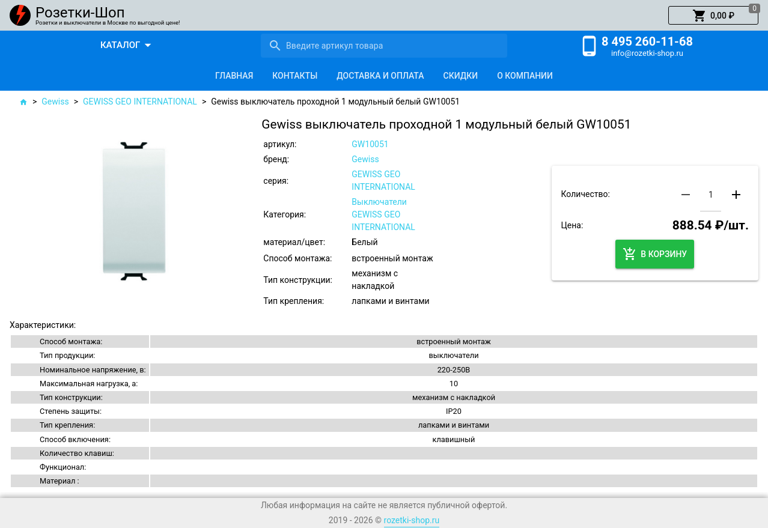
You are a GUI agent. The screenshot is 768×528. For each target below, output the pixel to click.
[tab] (234, 76)
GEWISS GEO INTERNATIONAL (140, 101)
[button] (713, 15)
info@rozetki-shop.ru (647, 53)
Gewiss (55, 101)
